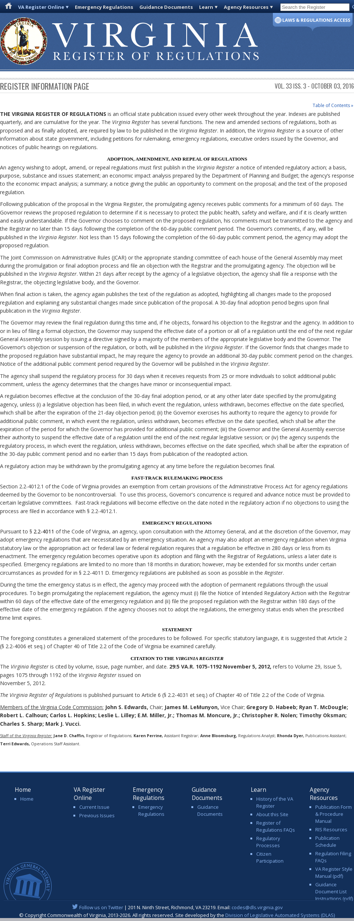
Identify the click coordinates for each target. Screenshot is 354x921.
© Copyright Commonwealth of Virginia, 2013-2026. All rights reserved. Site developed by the (177, 915)
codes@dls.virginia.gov (257, 907)
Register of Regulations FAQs (275, 826)
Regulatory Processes (268, 842)
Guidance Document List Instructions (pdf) (334, 891)
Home (27, 798)
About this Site (272, 814)
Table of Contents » (333, 105)
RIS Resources (331, 829)
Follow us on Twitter (101, 907)
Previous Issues (97, 815)
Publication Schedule (327, 841)
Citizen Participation (270, 857)
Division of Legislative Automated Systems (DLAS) (280, 915)
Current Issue (94, 807)
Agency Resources (246, 7)
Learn (206, 7)
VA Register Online (41, 7)
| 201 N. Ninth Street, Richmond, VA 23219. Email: (177, 907)
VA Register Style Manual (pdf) (334, 872)
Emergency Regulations (104, 7)
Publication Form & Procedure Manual (333, 814)
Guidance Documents (166, 7)
